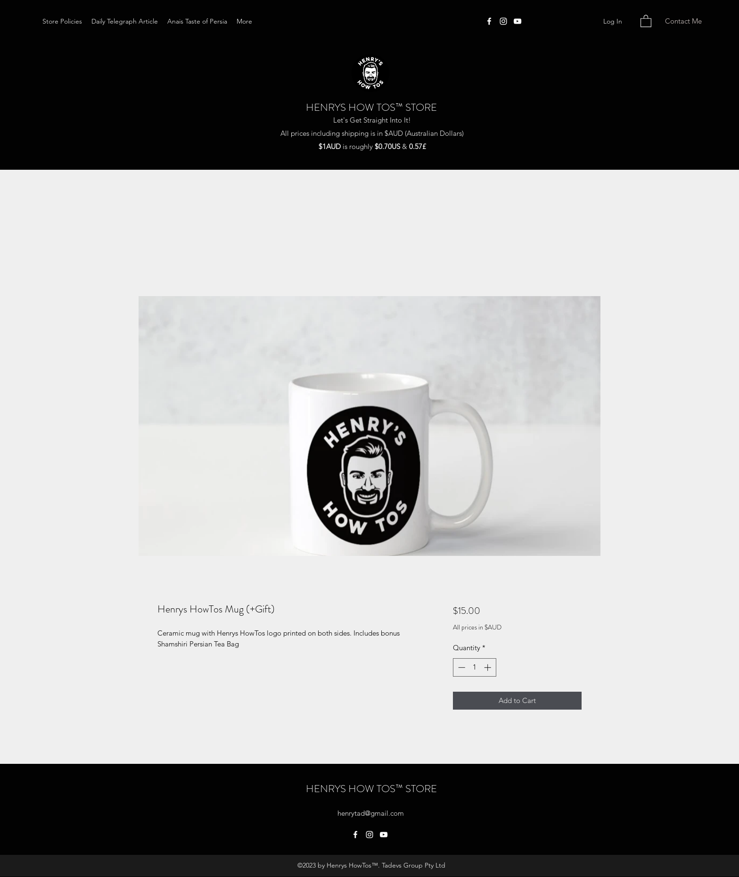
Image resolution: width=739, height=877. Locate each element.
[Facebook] (489, 21)
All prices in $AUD (477, 627)
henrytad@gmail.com (370, 813)
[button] (645, 20)
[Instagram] (503, 21)
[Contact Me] (683, 21)
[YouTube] (517, 21)
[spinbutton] (474, 667)
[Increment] (488, 667)
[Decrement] (460, 667)
